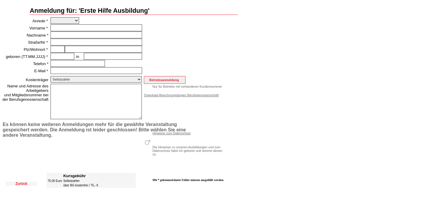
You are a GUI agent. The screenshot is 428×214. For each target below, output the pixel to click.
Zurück (21, 184)
